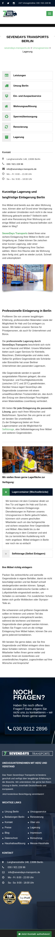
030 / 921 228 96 (15, 164)
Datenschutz (11, 838)
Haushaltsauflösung (15, 843)
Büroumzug (36, 838)
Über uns (35, 822)
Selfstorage (8, 429)
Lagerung (35, 827)
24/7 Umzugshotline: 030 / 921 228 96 (34, 3)
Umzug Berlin (12, 811)
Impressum (36, 833)
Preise (8, 827)
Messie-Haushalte (39, 843)
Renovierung (37, 817)
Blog (7, 833)
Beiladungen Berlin (14, 817)
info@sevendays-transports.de (22, 169)
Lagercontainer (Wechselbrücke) (25, 492)
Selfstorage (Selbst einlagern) (23, 553)
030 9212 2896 (27, 728)
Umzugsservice (38, 811)
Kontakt (9, 822)
